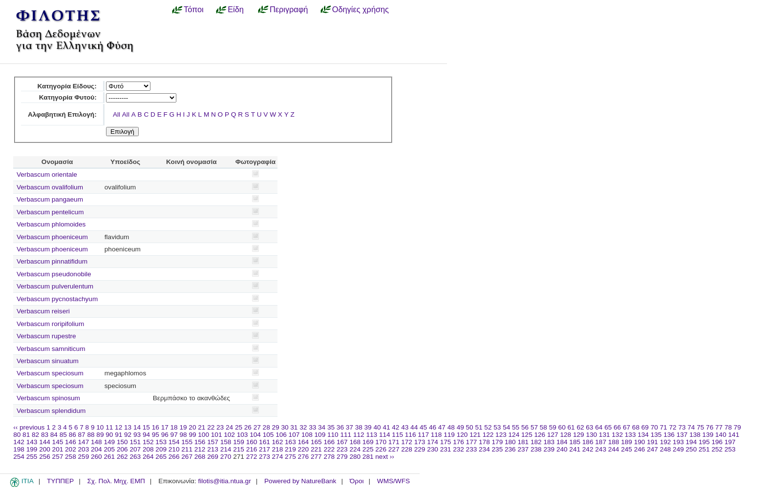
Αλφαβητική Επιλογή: (62, 114)
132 (617, 434)
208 (148, 449)
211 (186, 449)
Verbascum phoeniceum (52, 237)
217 (264, 449)
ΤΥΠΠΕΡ (60, 481)
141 (734, 434)
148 (96, 442)
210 (174, 449)
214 (226, 449)
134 (643, 434)
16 (155, 427)
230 (432, 449)
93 (137, 434)
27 (257, 427)
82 (35, 434)
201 (58, 449)
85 (63, 434)
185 (574, 442)
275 (290, 456)
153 (161, 442)
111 (345, 434)
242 (588, 449)
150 (122, 442)
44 (414, 427)
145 (58, 442)
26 (248, 427)
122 (488, 434)
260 (96, 456)
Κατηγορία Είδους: (66, 86)
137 (682, 434)
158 (226, 442)
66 (617, 427)
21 (201, 427)
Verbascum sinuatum (48, 361)
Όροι (357, 481)
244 (613, 449)
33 (312, 427)
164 (303, 442)
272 (251, 456)
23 (220, 427)
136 (669, 434)
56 (525, 427)
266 (174, 456)
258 (70, 456)
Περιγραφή (289, 9)
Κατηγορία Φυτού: (68, 97)
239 (548, 449)
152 (148, 442)
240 (562, 449)
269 (212, 456)
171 (394, 442)
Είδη (236, 9)
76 (709, 427)
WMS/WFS (393, 481)
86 (72, 434)
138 (695, 434)
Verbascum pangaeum (50, 199)
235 (497, 449)
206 (122, 449)
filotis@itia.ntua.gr (224, 481)
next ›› (384, 456)
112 (358, 434)
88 (90, 434)
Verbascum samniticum (51, 348)
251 (704, 449)
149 (109, 442)
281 (368, 456)
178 (484, 442)
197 (730, 442)
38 (358, 427)
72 (672, 427)
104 (255, 434)
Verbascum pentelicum (50, 212)
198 (18, 449)
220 (303, 449)
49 (460, 427)
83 (44, 434)
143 (32, 442)
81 (26, 434)
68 (635, 427)
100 (203, 434)
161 (264, 442)
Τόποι (194, 9)
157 (212, 442)
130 (591, 434)
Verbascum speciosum (50, 373)
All (116, 114)
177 (471, 442)
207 (135, 449)
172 (406, 442)
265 (161, 456)
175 (445, 442)
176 (458, 442)
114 (384, 434)
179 (497, 442)
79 (737, 427)
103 (242, 434)
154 (174, 442)
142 (18, 442)
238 (536, 449)
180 (510, 442)
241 (574, 449)
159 (238, 442)
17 (165, 427)
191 (652, 442)
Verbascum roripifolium (50, 324)
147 (83, 442)
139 (708, 434)
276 (303, 456)
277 (316, 456)
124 (514, 434)
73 (681, 427)
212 (200, 449)
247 (652, 449)
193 (678, 442)
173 (420, 442)
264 (148, 456)
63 (589, 427)
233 (471, 449)
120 (462, 434)
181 (523, 442)
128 (565, 434)
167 (342, 442)
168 (355, 442)
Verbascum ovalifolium (50, 187)
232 (458, 449)
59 (552, 427)
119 (449, 434)
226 (380, 449)
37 (349, 427)
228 (406, 449)
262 (122, 456)
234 (484, 449)
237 (523, 449)
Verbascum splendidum (51, 410)
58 (543, 427)
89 (100, 434)
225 (368, 449)
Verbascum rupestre (46, 336)
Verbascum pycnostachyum (57, 299)
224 (355, 449)
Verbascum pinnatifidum (52, 261)
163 (290, 442)
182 (536, 442)
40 (377, 427)
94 (146, 434)
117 (423, 434)
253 (730, 449)
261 (109, 456)
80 (17, 434)
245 (626, 449)
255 (32, 456)
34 (321, 427)
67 (626, 427)
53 (497, 427)
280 (355, 456)
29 (275, 427)
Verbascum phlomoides (51, 224)
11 (109, 427)
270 (226, 456)
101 (216, 434)
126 (540, 434)
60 (562, 427)
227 (394, 449)
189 (626, 442)
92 (127, 434)
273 (264, 456)
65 (608, 427)
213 (212, 449)
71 (663, 427)
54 (506, 427)
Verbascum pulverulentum (55, 286)
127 (552, 434)
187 (600, 442)
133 (630, 434)
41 (386, 427)
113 (371, 434)
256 (44, 456)
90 (109, 434)
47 (442, 427)
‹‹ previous (28, 427)
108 (307, 434)
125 (526, 434)
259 (83, 456)
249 (678, 449)
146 (70, 442)
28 (266, 427)
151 (135, 442)
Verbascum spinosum (48, 398)
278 (329, 456)
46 (432, 427)
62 (580, 427)
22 (210, 427)
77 (719, 427)
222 (329, 449)
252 (717, 449)
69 (645, 427)
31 (294, 427)
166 (329, 442)
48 (451, 427)
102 (229, 434)
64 (598, 427)
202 (70, 449)
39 (368, 427)
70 (654, 427)
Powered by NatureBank (300, 481)
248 (665, 449)
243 (600, 449)
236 (510, 449)
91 (118, 434)
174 (432, 442)
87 (81, 434)
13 (127, 427)
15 (146, 427)
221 (316, 449)
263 (135, 456)
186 (588, 442)
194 (691, 442)
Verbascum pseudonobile (54, 274)
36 (340, 427)
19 (183, 427)
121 (475, 434)
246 (639, 449)
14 (137, 427)
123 (501, 434)
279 (342, 456)
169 (368, 442)
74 (691, 427)
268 (200, 456)
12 (118, 427)
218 (277, 449)
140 (720, 434)
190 (639, 442)
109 (320, 434)
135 (656, 434)
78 (728, 427)
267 (186, 456)
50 (469, 427)
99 (192, 434)
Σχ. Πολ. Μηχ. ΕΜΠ (116, 481)
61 (571, 427)
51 (478, 427)
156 (200, 442)
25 (238, 427)
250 (691, 449)
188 (613, 442)
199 (32, 449)
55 (515, 427)
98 (183, 434)
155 (186, 442)
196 (717, 442)
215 (238, 449)
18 (174, 427)
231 (445, 449)
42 (395, 427)
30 (284, 427)
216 (251, 449)
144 (44, 442)
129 (578, 434)
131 (604, 434)
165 (316, 442)
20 (192, 427)
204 (96, 449)
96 (165, 434)
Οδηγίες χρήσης (360, 9)
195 (704, 442)
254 (18, 456)
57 (534, 427)
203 (83, 449)
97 (174, 434)
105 (268, 434)
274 (277, 456)
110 (333, 434)
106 (281, 434)
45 (423, 427)
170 (380, 442)
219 (290, 449)
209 (161, 449)
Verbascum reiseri (43, 311)
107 (294, 434)
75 (700, 427)
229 (420, 449)
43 (404, 427)
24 (229, 427)
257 (58, 456)
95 (155, 434)
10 (100, 427)
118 (436, 434)
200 (44, 449)
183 (548, 442)
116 (410, 434)
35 (331, 427)
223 (342, 449)
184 (562, 442)
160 (251, 442)
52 (487, 427)
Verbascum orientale (47, 174)
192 (665, 442)
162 (277, 442)
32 (303, 427)
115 (397, 434)
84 (54, 434)
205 (109, 449)
